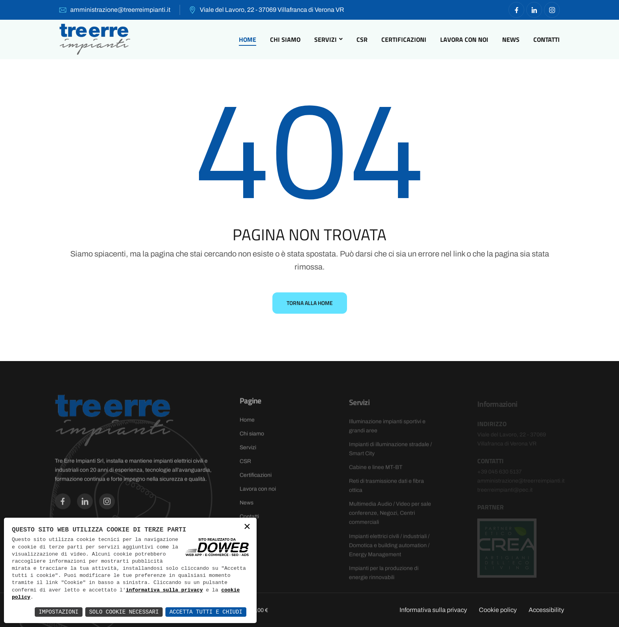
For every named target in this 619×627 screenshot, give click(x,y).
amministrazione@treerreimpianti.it (120, 9)
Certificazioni (403, 39)
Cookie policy (498, 609)
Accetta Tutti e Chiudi (205, 612)
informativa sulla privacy (164, 590)
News (511, 39)
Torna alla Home (310, 303)
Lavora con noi (464, 39)
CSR (362, 39)
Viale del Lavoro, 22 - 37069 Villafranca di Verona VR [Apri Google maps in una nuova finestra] (272, 9)
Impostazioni (59, 612)
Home (247, 39)
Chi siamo (285, 39)
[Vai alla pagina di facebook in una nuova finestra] (516, 10)
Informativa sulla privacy (433, 609)
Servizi (325, 39)
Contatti (546, 39)
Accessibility (546, 609)
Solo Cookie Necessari (124, 612)
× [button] (247, 527)
